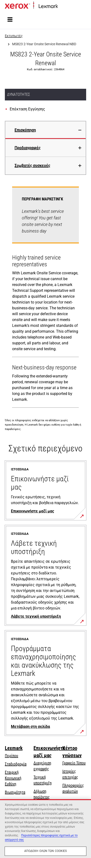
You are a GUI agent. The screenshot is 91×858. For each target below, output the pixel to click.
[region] (45, 828)
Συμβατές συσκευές (32, 165)
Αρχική (62, 6)
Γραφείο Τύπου (74, 763)
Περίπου (11, 755)
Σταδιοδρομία (15, 764)
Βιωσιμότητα (15, 792)
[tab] (45, 130)
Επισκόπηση (25, 130)
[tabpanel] (45, 298)
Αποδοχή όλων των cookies (45, 851)
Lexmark (14, 748)
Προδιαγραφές (28, 147)
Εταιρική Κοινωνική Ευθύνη (13, 778)
